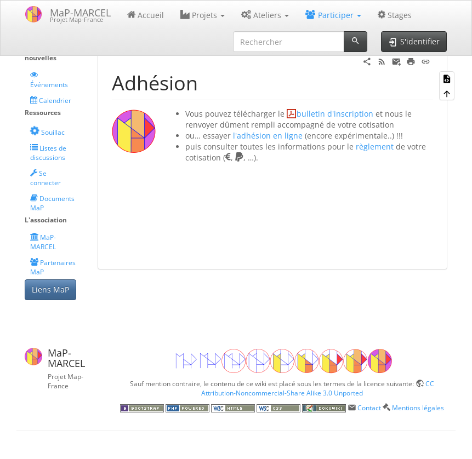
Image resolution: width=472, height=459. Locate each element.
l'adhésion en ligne (268, 135)
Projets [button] (202, 15)
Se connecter (45, 178)
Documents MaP (52, 203)
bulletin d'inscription (335, 113)
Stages (395, 15)
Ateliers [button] (265, 15)
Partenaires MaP (53, 267)
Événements (49, 80)
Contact (369, 407)
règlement (375, 146)
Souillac (47, 131)
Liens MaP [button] (50, 289)
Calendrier (50, 100)
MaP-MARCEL (43, 242)
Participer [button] (333, 15)
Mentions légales (418, 407)
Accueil (145, 15)
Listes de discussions (48, 153)
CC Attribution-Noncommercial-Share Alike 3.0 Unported (317, 388)
